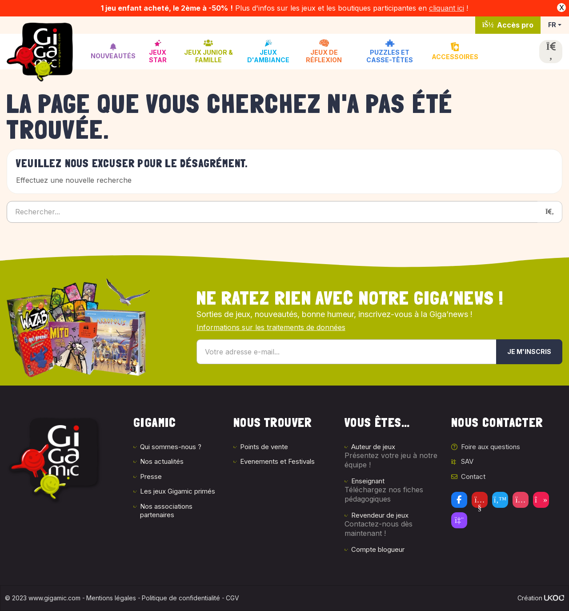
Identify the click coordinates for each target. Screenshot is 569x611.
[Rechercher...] (272, 211)
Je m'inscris (529, 351)
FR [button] (552, 24)
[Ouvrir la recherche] (550, 51)
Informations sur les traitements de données (270, 327)
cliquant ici (446, 8)
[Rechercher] (549, 211)
